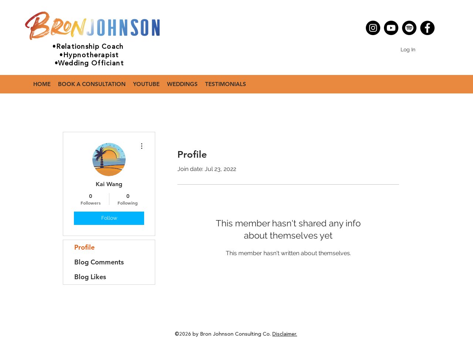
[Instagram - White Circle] (374, 36)
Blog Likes (90, 277)
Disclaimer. (284, 334)
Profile (84, 247)
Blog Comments (99, 262)
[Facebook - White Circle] (385, 36)
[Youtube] (391, 28)
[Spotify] (409, 28)
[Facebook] (427, 28)
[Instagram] (373, 28)
